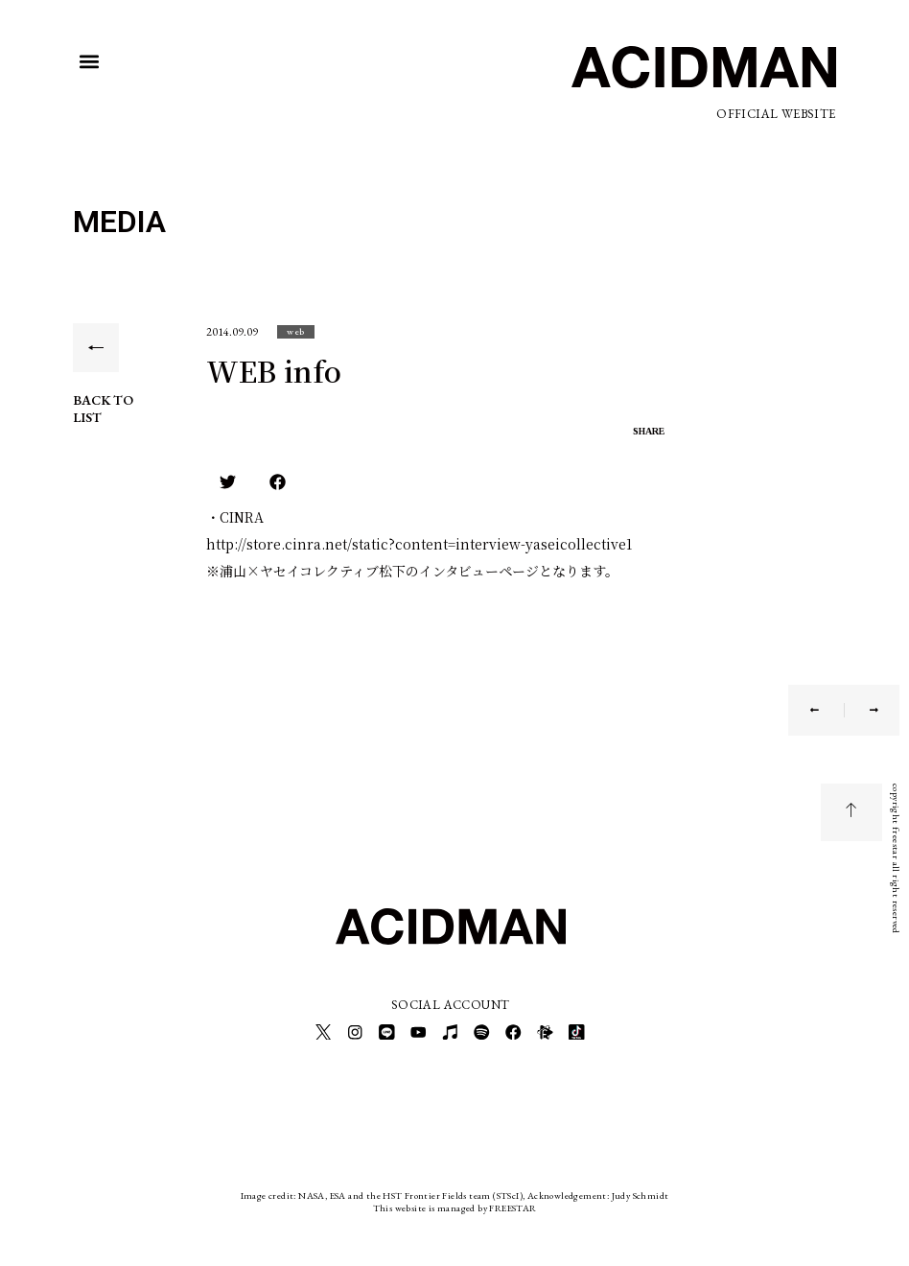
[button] (89, 62)
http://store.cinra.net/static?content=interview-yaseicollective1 (419, 543)
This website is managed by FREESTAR (455, 1203)
